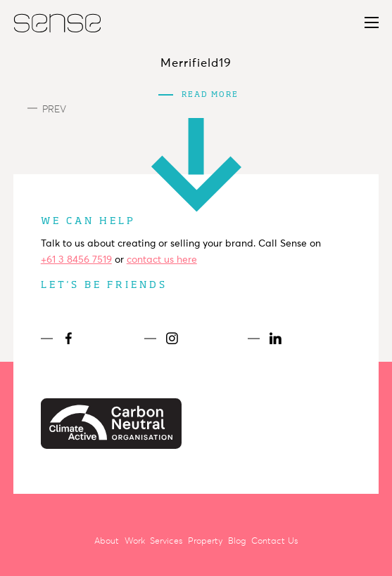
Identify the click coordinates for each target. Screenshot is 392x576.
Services (166, 540)
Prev (46, 109)
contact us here (162, 260)
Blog (237, 540)
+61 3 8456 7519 (76, 260)
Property (205, 540)
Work (135, 540)
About (106, 540)
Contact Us (274, 540)
